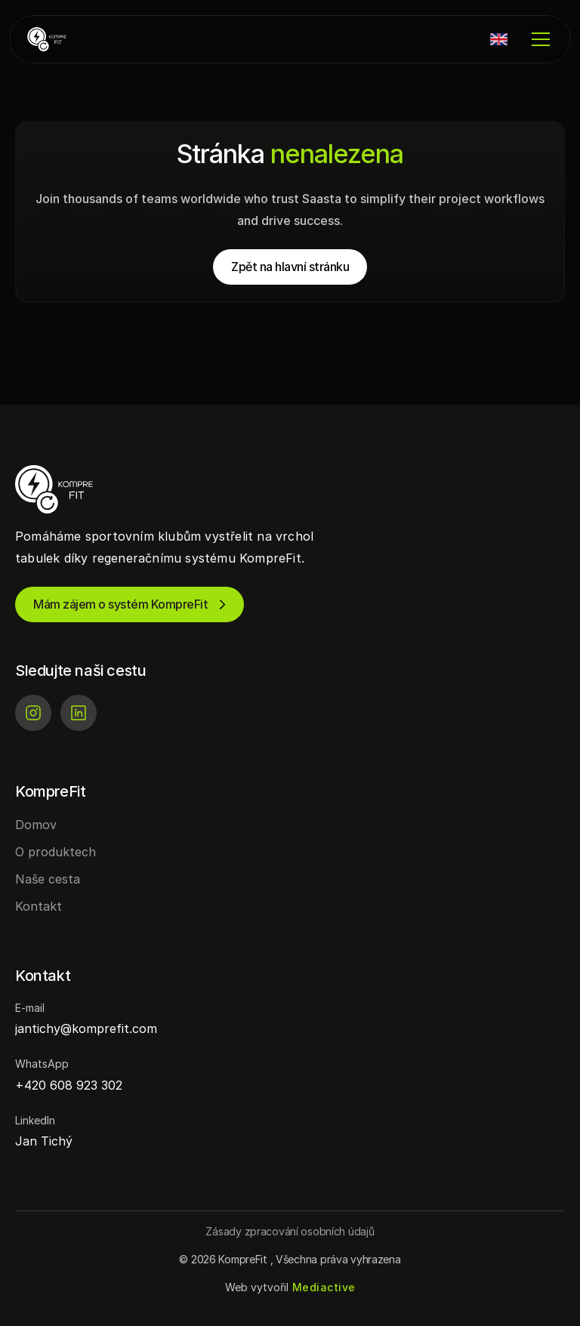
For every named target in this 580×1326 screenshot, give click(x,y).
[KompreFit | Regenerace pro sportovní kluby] (72, 39)
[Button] (289, 1231)
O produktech (55, 851)
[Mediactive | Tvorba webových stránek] (324, 1287)
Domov (36, 824)
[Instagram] (33, 713)
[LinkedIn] (78, 713)
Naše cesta (47, 879)
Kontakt (38, 906)
